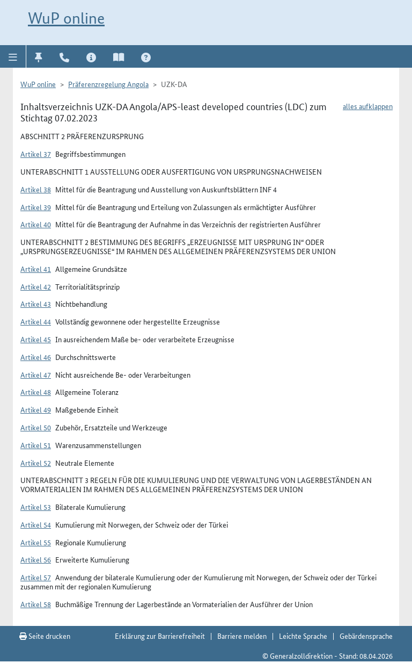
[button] (13, 56)
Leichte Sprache (303, 635)
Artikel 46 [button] (35, 356)
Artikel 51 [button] (35, 445)
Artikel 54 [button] (35, 524)
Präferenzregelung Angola (108, 83)
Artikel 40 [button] (35, 224)
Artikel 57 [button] (35, 577)
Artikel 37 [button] (35, 153)
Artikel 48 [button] (35, 391)
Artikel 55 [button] (35, 542)
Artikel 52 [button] (35, 462)
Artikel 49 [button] (35, 409)
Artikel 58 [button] (35, 604)
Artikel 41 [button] (35, 268)
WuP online (66, 18)
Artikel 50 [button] (35, 427)
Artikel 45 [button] (35, 339)
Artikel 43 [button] (35, 303)
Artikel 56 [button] (35, 559)
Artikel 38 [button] (35, 189)
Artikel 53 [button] (35, 506)
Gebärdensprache (366, 635)
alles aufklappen (368, 105)
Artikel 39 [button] (35, 206)
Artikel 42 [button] (35, 286)
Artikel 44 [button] (35, 321)
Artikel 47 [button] (35, 374)
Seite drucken (44, 635)
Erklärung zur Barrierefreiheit (160, 635)
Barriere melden (242, 635)
